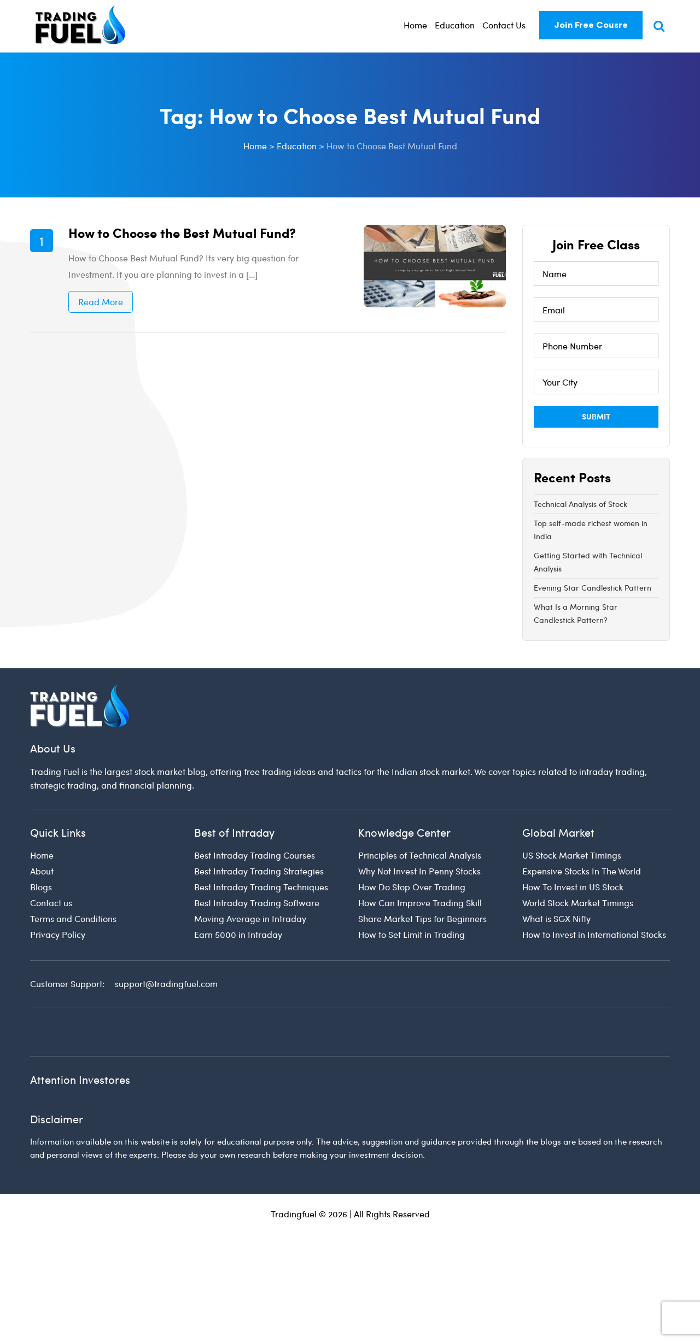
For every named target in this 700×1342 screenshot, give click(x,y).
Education (455, 25)
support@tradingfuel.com (166, 983)
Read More (100, 301)
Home (415, 25)
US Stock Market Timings (571, 855)
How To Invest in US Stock (572, 886)
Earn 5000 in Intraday (238, 934)
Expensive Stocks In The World (581, 871)
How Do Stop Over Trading (411, 886)
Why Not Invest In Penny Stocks (419, 871)
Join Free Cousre (591, 25)
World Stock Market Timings (577, 902)
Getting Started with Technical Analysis (588, 562)
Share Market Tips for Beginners (422, 918)
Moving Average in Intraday (250, 918)
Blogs (41, 886)
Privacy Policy (57, 934)
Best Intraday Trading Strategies (259, 871)
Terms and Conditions (73, 918)
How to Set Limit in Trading (411, 934)
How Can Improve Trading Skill (420, 902)
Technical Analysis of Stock (580, 504)
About (42, 871)
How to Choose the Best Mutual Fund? (182, 232)
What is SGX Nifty (556, 918)
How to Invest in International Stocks (594, 934)
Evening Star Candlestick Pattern (592, 587)
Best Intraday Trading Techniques (261, 886)
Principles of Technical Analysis (419, 855)
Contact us (51, 902)
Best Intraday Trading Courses (254, 855)
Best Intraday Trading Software (256, 902)
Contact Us (504, 25)
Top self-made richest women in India (591, 529)
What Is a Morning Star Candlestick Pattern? (575, 613)
